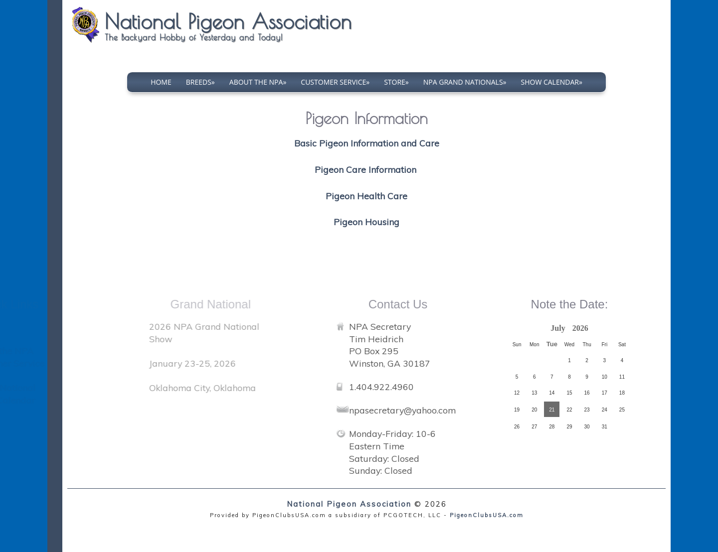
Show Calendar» (551, 82)
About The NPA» (258, 82)
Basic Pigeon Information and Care (366, 143)
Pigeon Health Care (366, 195)
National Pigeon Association (349, 504)
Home (161, 82)
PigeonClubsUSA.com (487, 515)
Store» (396, 82)
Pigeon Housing (366, 221)
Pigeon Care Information (367, 169)
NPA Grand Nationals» (465, 82)
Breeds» (200, 82)
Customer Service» (335, 82)
